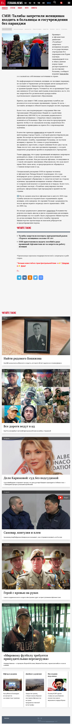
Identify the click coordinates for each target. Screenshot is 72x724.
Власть (58, 29)
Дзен (23, 266)
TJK (35, 3)
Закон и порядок (18, 29)
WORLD (50, 3)
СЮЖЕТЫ (35, 8)
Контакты (6, 718)
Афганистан (28, 29)
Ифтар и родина (10, 674)
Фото (27, 8)
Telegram (65, 263)
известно (26, 154)
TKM (39, 3)
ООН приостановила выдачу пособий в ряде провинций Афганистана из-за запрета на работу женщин (43, 244)
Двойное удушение (34, 674)
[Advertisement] (36, 298)
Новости (5, 8)
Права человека (37, 29)
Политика (64, 29)
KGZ (30, 3)
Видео (20, 8)
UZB (45, 3)
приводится (39, 132)
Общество (46, 29)
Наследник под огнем (52, 675)
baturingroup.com (50, 721)
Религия (52, 29)
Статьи (13, 8)
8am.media (64, 74)
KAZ (25, 3)
